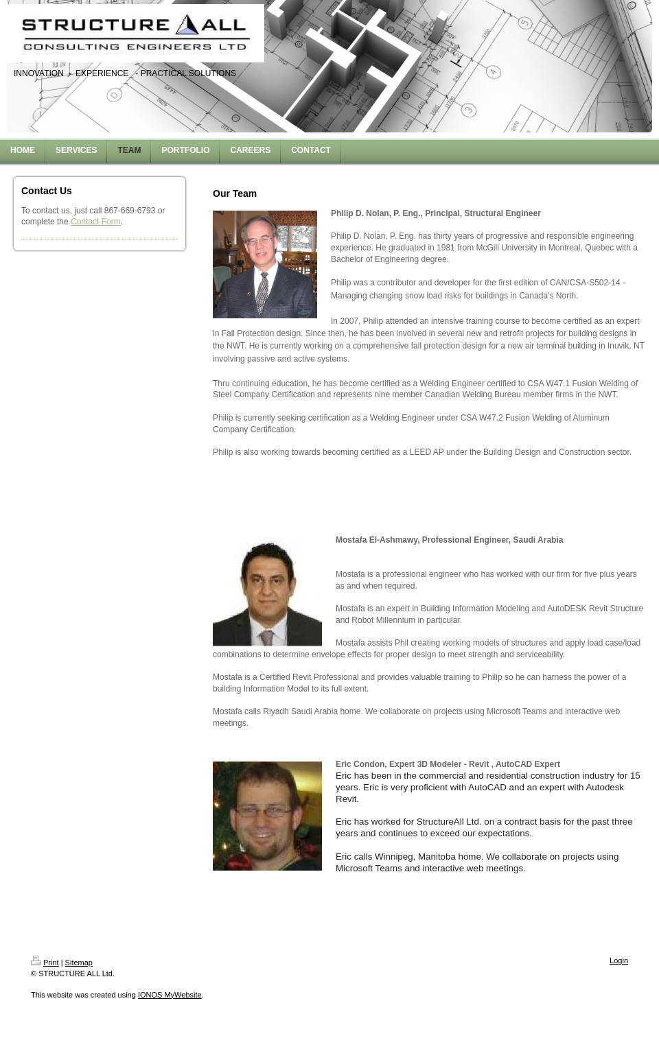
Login (619, 960)
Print (45, 962)
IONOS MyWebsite (170, 995)
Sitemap (79, 962)
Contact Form (96, 221)
